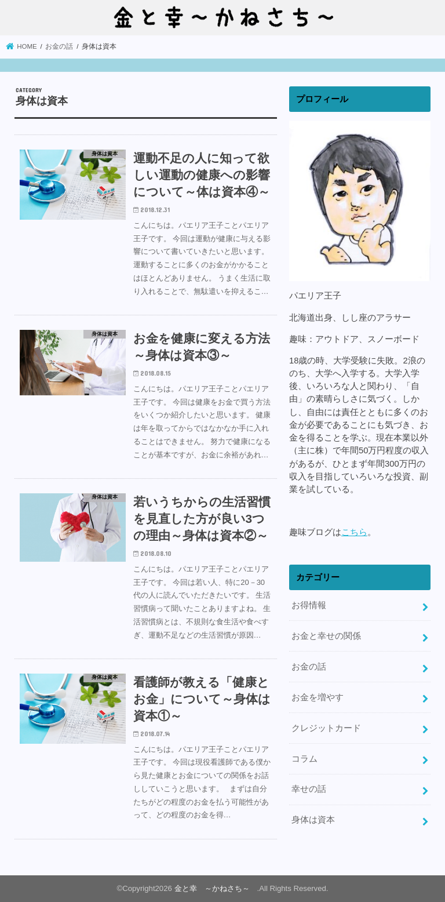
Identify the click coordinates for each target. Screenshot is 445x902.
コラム (304, 758)
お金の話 (308, 666)
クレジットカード (326, 728)
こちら (354, 532)
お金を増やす (317, 697)
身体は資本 (313, 819)
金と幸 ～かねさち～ (215, 888)
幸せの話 (308, 789)
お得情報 (308, 605)
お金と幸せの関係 (326, 636)
